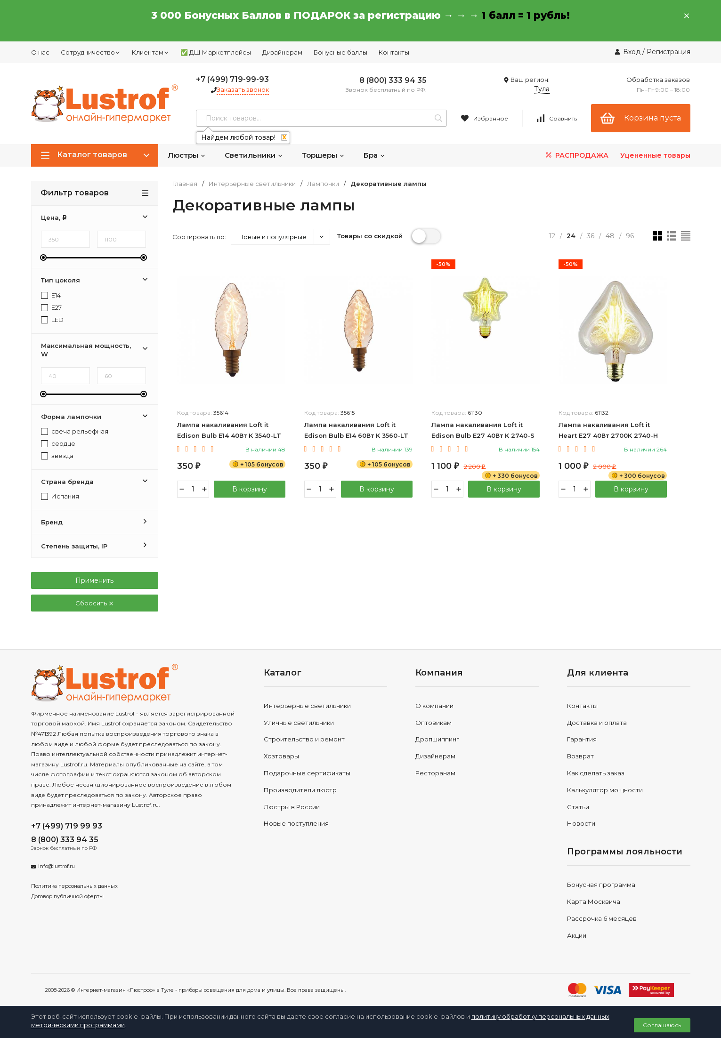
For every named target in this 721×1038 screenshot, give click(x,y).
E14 (51, 295)
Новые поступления (296, 823)
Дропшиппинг (437, 739)
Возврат (580, 756)
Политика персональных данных (74, 886)
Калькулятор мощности (605, 790)
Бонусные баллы (340, 52)
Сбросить (94, 603)
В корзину (249, 489)
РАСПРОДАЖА (576, 155)
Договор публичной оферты (67, 896)
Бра (374, 155)
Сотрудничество (91, 52)
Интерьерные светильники (252, 184)
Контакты (394, 52)
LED (52, 319)
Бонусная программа (601, 884)
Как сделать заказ (595, 773)
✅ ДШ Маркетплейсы (215, 52)
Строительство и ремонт (304, 739)
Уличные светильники (299, 722)
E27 (51, 307)
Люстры (187, 155)
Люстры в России (292, 807)
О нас (40, 52)
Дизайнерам (282, 52)
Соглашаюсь (662, 1025)
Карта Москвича (593, 901)
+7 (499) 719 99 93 (66, 825)
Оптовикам (433, 722)
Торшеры (323, 155)
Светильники (254, 155)
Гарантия (582, 739)
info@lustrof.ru (56, 866)
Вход (631, 52)
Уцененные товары (655, 155)
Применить (94, 580)
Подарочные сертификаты (307, 773)
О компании (434, 705)
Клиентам (150, 52)
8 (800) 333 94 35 (393, 80)
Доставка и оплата (597, 722)
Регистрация (668, 52)
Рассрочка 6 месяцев (602, 918)
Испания (60, 496)
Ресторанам (435, 773)
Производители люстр (300, 790)
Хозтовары (281, 756)
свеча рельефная (74, 431)
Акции (576, 935)
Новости (581, 823)
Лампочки (323, 184)
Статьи (578, 807)
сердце (58, 443)
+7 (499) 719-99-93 (232, 79)
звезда (57, 455)
